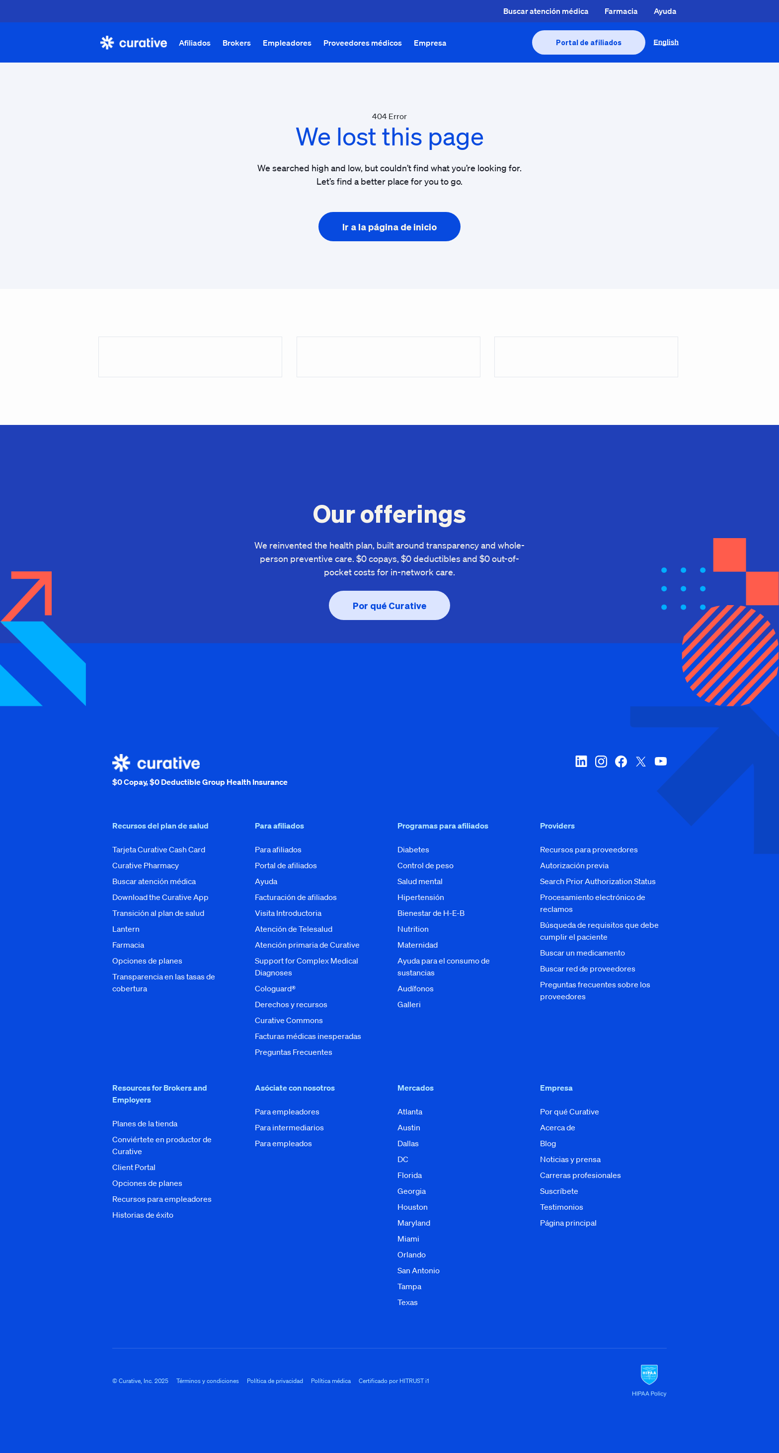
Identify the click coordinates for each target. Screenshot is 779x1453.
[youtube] (661, 771)
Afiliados (195, 43)
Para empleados (283, 1143)
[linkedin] (581, 771)
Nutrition (413, 929)
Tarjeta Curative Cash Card (158, 849)
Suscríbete (559, 1191)
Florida (409, 1175)
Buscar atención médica (546, 11)
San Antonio (418, 1270)
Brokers (237, 43)
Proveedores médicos (362, 43)
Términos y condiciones (207, 1381)
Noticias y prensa (570, 1159)
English (666, 42)
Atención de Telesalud (293, 929)
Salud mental (420, 881)
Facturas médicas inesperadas (308, 1036)
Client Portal (134, 1167)
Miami (408, 1239)
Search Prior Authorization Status (598, 881)
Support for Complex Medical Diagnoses (306, 966)
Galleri (409, 1004)
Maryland (413, 1223)
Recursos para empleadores (162, 1199)
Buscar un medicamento (582, 953)
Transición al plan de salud (158, 913)
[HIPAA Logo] (649, 1381)
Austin (408, 1127)
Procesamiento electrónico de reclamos (592, 903)
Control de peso (425, 865)
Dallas (408, 1143)
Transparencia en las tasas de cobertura (163, 982)
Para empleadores (287, 1111)
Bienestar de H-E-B (431, 913)
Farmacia (621, 11)
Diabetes (413, 849)
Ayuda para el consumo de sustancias (443, 966)
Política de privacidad (275, 1381)
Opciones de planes (147, 961)
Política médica (331, 1381)
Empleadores (287, 43)
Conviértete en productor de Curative (162, 1145)
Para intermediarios (289, 1127)
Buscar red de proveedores (587, 968)
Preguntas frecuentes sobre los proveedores (595, 990)
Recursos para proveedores (589, 849)
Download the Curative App (160, 897)
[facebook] (621, 771)
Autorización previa (574, 865)
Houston (412, 1207)
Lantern (126, 929)
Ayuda (665, 11)
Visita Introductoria (288, 913)
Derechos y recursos (291, 1004)
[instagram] (601, 771)
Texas (407, 1302)
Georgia (411, 1191)
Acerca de (557, 1127)
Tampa (409, 1286)
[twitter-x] (641, 771)
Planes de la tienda (144, 1123)
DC (402, 1159)
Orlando (411, 1254)
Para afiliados (278, 849)
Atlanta (409, 1111)
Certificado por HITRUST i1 (394, 1381)
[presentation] (588, 42)
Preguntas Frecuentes (293, 1052)
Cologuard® (275, 988)
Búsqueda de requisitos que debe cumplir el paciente (599, 931)
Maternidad (417, 945)
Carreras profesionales (580, 1175)
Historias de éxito (142, 1215)
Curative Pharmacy (145, 865)
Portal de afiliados (286, 865)
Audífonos (415, 988)
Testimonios (561, 1207)
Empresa (430, 43)
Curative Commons (289, 1020)
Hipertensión (420, 897)
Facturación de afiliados (296, 897)
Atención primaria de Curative (307, 945)
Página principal (568, 1223)
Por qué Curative (569, 1111)
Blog (548, 1143)
